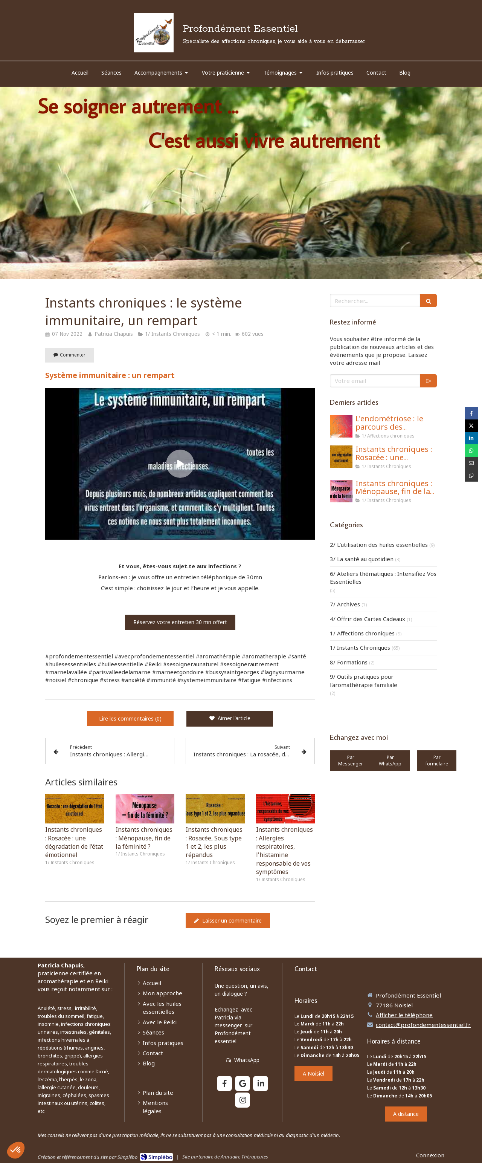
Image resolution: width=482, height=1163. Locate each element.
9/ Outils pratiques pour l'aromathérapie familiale (363, 680)
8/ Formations (349, 662)
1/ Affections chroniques (362, 633)
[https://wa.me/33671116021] (350, 760)
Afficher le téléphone (404, 1015)
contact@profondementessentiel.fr (423, 1024)
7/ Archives (345, 604)
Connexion (430, 1155)
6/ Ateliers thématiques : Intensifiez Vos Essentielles (383, 577)
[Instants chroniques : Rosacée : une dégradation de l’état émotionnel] (341, 456)
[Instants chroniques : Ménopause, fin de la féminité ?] (341, 491)
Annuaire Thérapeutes (244, 1156)
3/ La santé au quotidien (362, 559)
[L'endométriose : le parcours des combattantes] (341, 426)
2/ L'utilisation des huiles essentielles (379, 544)
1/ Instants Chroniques (360, 647)
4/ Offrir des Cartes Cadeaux (367, 619)
